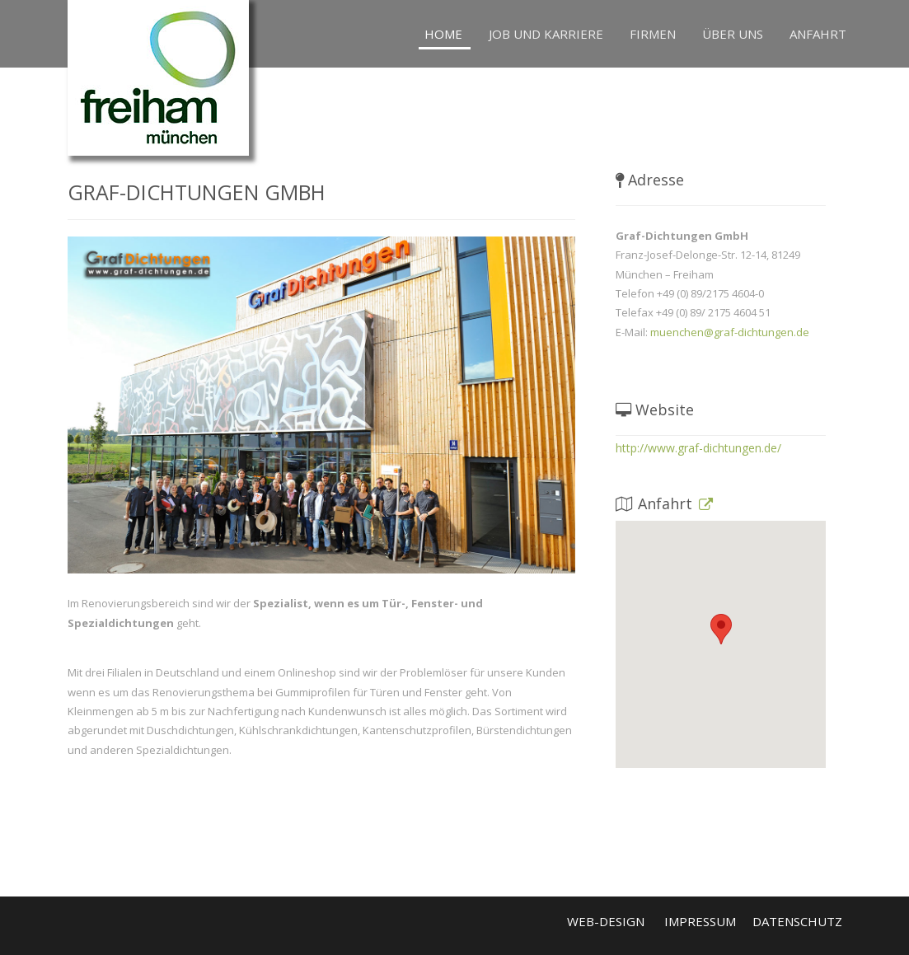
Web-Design (605, 921)
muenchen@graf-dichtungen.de (729, 332)
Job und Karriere (546, 34)
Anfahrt (818, 34)
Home (443, 34)
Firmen (653, 34)
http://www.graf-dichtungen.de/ (698, 448)
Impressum (700, 921)
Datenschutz (797, 921)
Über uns (732, 34)
